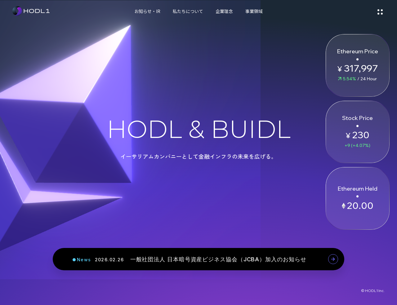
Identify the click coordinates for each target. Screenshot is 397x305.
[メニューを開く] (380, 10)
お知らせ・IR (147, 11)
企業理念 (224, 11)
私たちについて (188, 11)
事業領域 (254, 11)
